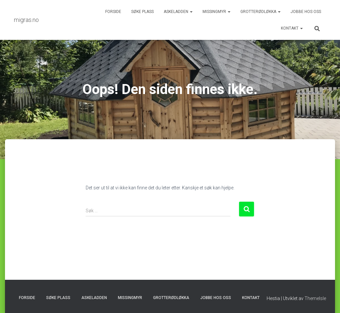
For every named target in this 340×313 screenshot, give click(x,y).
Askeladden (178, 11)
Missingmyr (216, 11)
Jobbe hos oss (306, 11)
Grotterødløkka (260, 11)
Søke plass (142, 11)
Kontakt (292, 28)
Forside (113, 11)
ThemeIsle (315, 298)
